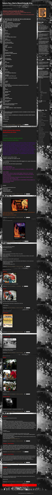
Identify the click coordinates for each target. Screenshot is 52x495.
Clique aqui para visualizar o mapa (43, 20)
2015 (40, 81)
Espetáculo (5, 416)
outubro (41, 94)
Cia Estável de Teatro (41, 137)
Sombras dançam (6, 396)
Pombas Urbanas (41, 115)
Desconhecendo (41, 130)
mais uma (5, 271)
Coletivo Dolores (41, 24)
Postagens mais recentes (8, 485)
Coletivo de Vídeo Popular (42, 134)
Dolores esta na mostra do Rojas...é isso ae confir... (43, 92)
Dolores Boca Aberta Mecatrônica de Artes (17, 3)
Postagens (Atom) (21, 487)
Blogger (32, 493)
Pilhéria (4, 357)
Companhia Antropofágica (42, 133)
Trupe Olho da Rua (41, 112)
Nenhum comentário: (19, 217)
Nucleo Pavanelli (41, 119)
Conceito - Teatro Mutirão (8, 443)
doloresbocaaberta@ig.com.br (15, 438)
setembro (41, 95)
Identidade (5, 467)
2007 (40, 90)
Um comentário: (19, 124)
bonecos (4, 288)
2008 (40, 89)
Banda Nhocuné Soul (41, 142)
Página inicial (24, 485)
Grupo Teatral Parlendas (42, 125)
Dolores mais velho (41, 129)
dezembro (41, 91)
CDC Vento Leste (41, 138)
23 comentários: (19, 451)
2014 (40, 82)
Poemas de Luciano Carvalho (42, 116)
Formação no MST (6, 336)
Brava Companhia (41, 141)
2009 (40, 88)
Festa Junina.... (6, 312)
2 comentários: (18, 286)
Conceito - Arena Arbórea (8, 454)
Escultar (40, 126)
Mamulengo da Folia (41, 122)
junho (41, 97)
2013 (40, 83)
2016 (40, 80)
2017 (40, 79)
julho (41, 96)
